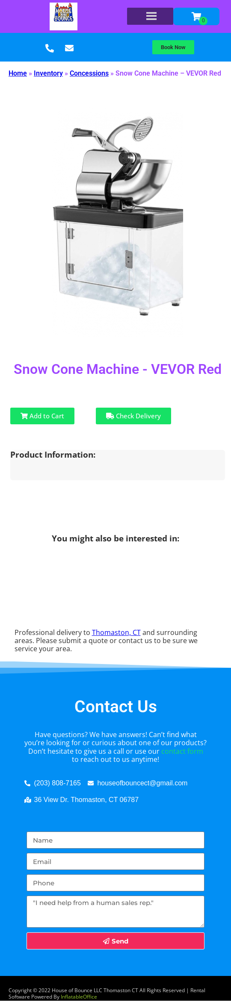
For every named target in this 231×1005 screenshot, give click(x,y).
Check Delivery (133, 415)
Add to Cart (42, 415)
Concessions (89, 73)
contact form (182, 751)
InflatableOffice (79, 996)
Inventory (48, 73)
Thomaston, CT (116, 632)
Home (18, 73)
